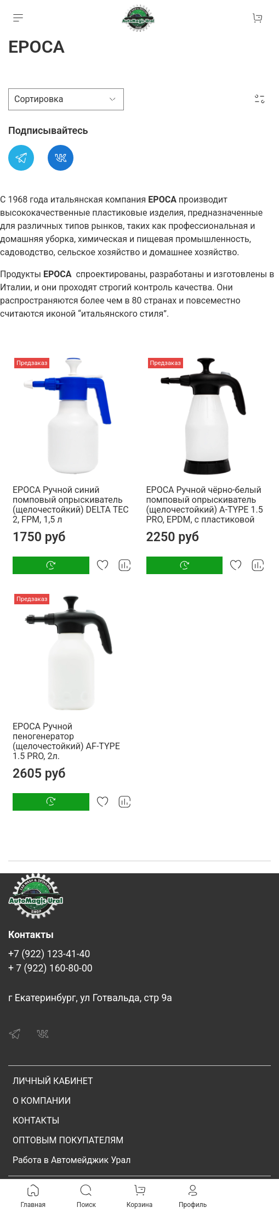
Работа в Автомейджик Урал (71, 1160)
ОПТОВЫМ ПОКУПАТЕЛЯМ (68, 1140)
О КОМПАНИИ (42, 1101)
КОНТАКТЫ (36, 1120)
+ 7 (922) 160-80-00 (50, 968)
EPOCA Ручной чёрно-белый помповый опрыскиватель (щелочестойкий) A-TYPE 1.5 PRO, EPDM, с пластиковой (204, 505)
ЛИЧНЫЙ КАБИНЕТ (53, 1081)
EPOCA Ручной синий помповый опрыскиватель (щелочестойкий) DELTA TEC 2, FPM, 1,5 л (71, 505)
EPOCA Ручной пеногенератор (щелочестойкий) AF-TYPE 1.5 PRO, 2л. (66, 741)
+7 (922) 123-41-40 (49, 953)
